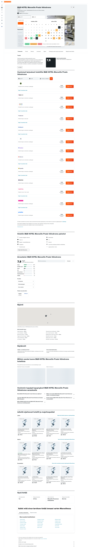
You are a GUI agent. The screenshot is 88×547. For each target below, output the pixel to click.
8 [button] (31, 30)
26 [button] (42, 35)
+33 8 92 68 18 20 (20, 11)
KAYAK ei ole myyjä (46, 542)
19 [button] (42, 32)
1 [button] (31, 27)
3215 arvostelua (25, 13)
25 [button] (39, 35)
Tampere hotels (22, 527)
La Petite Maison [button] (35, 476)
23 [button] (34, 35)
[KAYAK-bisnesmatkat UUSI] (1, 20)
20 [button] (26, 35)
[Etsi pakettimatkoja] (1, 12)
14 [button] (28, 32)
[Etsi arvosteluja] (52, 261)
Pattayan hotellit (58, 519)
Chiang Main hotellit (58, 524)
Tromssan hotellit (23, 524)
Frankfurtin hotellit (23, 522)
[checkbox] (23, 294)
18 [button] (39, 32)
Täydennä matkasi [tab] (33, 512)
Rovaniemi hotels (23, 528)
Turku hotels (57, 527)
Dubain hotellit (39, 522)
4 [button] (39, 27)
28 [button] (28, 38)
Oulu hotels (57, 525)
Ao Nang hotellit (57, 522)
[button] (2, 2)
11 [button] (39, 30)
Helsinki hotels (39, 525)
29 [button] (31, 38)
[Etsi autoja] (1, 10)
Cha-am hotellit (22, 521)
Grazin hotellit (22, 525)
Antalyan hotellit (58, 521)
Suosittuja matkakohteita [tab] (23, 512)
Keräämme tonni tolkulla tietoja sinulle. (46, 544)
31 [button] (36, 38)
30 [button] (34, 38)
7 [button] (28, 30)
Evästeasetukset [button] (20, 226)
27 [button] (53, 38)
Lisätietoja (64, 221)
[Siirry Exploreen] (1, 15)
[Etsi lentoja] (1, 5)
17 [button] (36, 32)
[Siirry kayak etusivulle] (7, 1)
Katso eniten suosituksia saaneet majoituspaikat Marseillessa (63, 463)
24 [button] (36, 35)
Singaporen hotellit (40, 519)
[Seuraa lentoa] (1, 18)
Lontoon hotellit (40, 524)
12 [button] (42, 30)
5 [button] (51, 30)
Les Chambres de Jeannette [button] (66, 429)
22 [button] (31, 35)
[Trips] (1, 23)
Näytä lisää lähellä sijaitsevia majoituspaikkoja (66, 415)
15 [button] (31, 32)
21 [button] (28, 35)
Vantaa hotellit (22, 519)
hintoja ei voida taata (43, 538)
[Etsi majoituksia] (1, 7)
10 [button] (36, 30)
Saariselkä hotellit (40, 521)
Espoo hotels (39, 527)
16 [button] (34, 32)
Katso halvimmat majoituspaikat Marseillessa (66, 439)
